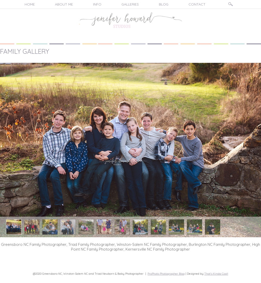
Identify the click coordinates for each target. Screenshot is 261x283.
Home (30, 4)
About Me (64, 4)
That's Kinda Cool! (216, 273)
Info (97, 4)
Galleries (130, 4)
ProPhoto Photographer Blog (166, 273)
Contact (197, 4)
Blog (163, 4)
